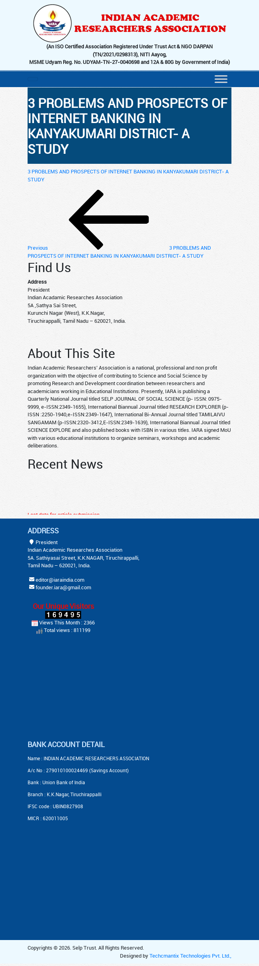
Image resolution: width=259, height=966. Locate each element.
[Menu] (221, 79)
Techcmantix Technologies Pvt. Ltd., (190, 955)
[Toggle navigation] (33, 79)
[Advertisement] (78, 688)
